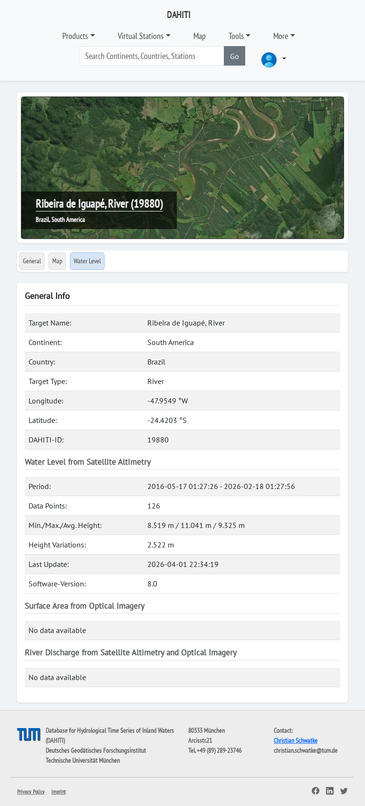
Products (75, 35)
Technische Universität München (83, 760)
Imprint (58, 791)
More (280, 35)
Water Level (87, 261)
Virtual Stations (140, 35)
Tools (236, 35)
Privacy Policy (31, 791)
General (32, 261)
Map (199, 35)
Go (234, 56)
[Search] (151, 56)
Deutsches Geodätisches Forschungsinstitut (96, 750)
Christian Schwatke (295, 740)
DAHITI (179, 15)
